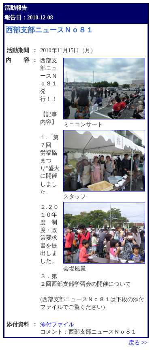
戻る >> (138, 343)
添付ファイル (57, 324)
